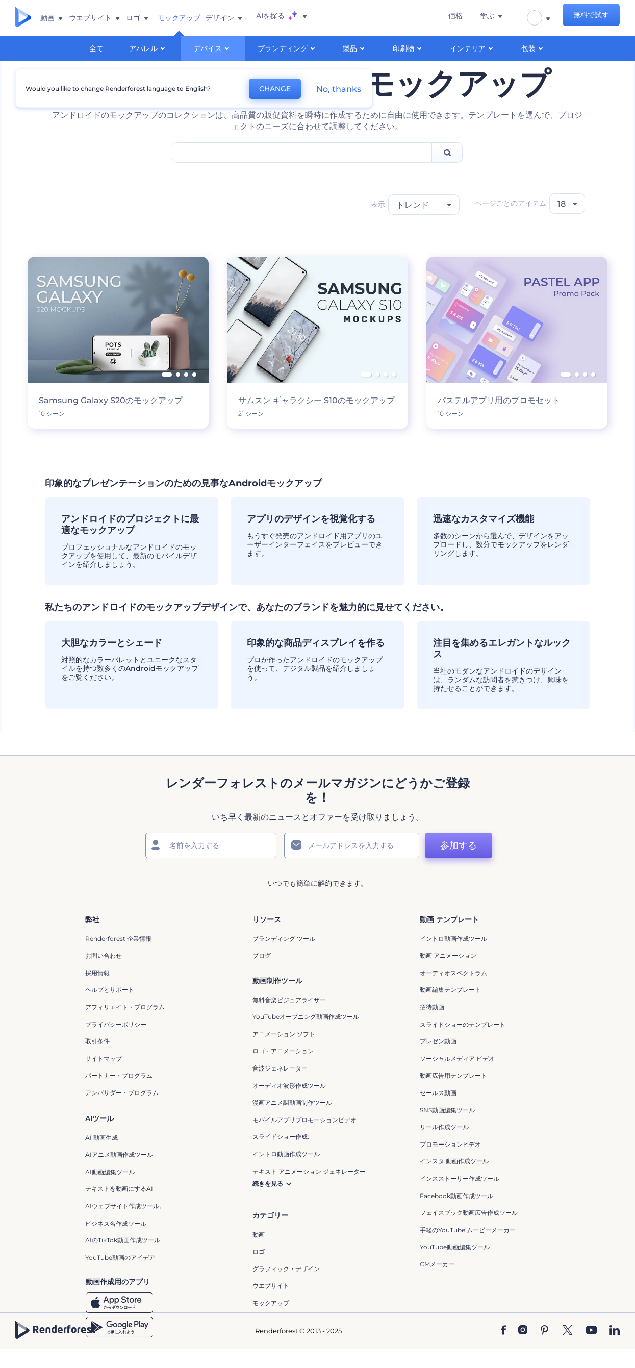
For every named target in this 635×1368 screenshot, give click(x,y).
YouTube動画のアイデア (120, 1276)
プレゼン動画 (438, 1060)
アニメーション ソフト (283, 1053)
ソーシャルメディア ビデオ (457, 1077)
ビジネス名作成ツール (115, 1242)
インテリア (473, 48)
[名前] (213, 865)
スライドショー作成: (280, 1156)
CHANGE (265, 86)
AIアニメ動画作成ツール (119, 1174)
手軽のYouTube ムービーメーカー (468, 1249)
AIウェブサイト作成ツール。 (125, 1225)
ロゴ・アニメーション (283, 1070)
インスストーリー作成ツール (459, 1197)
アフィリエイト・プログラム (125, 1026)
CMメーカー (437, 1283)
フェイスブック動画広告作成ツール (469, 1232)
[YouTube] (591, 1350)
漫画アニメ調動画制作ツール (292, 1122)
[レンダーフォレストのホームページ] (23, 18)
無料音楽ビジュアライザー (289, 1019)
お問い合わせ (103, 975)
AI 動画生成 (101, 1156)
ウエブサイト (270, 1305)
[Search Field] (302, 171)
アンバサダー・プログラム (122, 1111)
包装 (533, 48)
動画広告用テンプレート (453, 1095)
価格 (478, 17)
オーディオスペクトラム (453, 992)
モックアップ (270, 1322)
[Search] (447, 171)
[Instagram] (522, 1350)
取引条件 (97, 1060)
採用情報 (97, 992)
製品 (355, 48)
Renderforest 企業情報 (118, 957)
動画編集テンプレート (450, 1009)
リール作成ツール (444, 1146)
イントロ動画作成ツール (453, 957)
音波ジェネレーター (280, 1087)
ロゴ (258, 1271)
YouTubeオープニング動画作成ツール (305, 1036)
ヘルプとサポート (109, 1009)
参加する (440, 864)
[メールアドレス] (335, 865)
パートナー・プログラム (119, 1095)
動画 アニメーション (448, 975)
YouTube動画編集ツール (455, 1266)
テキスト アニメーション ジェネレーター (309, 1190)
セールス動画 (438, 1111)
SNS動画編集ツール (447, 1129)
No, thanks (329, 87)
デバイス (212, 48)
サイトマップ (103, 1077)
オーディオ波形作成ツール (289, 1104)
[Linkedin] (614, 1350)
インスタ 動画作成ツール (454, 1180)
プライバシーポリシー (115, 1043)
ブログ (261, 975)
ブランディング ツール (283, 957)
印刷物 (408, 48)
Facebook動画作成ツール (456, 1214)
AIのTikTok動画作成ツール (122, 1259)
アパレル (148, 48)
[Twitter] (567, 1350)
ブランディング (288, 48)
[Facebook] (503, 1350)
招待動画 (432, 1026)
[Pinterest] (544, 1350)
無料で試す (591, 17)
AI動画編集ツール (110, 1191)
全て (96, 48)
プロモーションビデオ (450, 1163)
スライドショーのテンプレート (462, 1043)
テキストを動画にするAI (119, 1208)
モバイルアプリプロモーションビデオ (304, 1138)
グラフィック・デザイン (286, 1287)
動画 (258, 1253)
